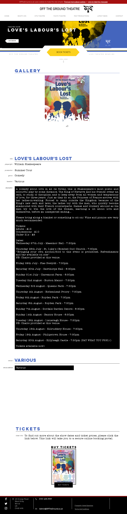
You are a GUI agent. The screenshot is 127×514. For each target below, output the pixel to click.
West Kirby (19, 501)
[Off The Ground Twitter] (6, 503)
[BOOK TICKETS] (63, 52)
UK (16, 506)
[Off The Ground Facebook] (6, 499)
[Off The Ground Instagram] (6, 508)
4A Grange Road (21, 499)
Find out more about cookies (74, 2)
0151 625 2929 (45, 499)
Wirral (17, 504)
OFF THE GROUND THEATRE (60, 9)
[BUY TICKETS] (63, 485)
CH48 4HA (19, 508)
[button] (39, 16)
